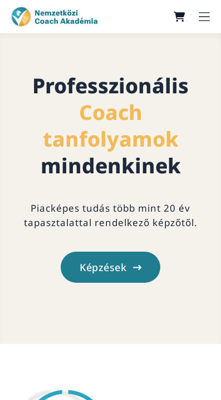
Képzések (110, 267)
